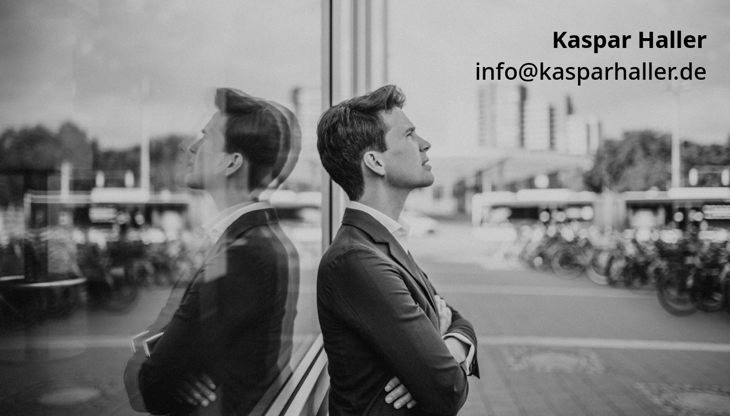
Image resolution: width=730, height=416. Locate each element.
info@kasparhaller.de (591, 71)
